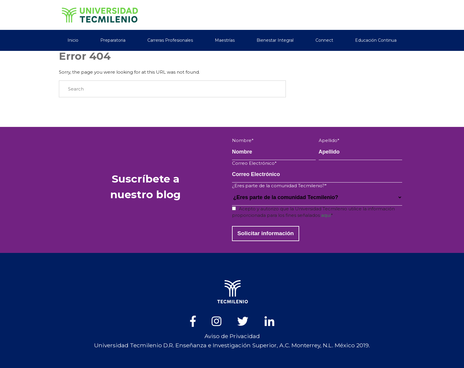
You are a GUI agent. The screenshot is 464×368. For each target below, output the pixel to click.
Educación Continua (376, 40)
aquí (326, 215)
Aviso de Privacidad (232, 336)
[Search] (172, 89)
